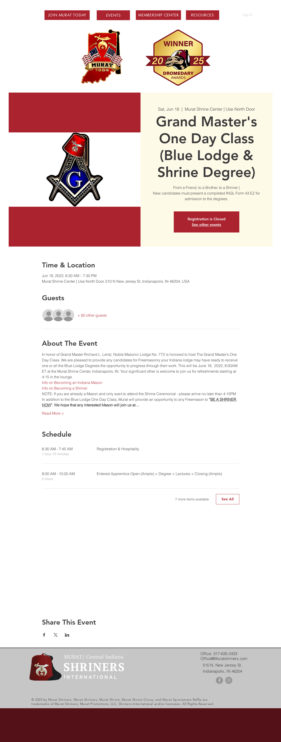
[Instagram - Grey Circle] (228, 680)
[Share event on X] (55, 635)
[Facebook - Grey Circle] (219, 680)
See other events (206, 224)
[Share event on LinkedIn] (67, 635)
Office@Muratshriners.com (223, 658)
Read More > (53, 413)
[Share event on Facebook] (44, 635)
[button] (67, 15)
